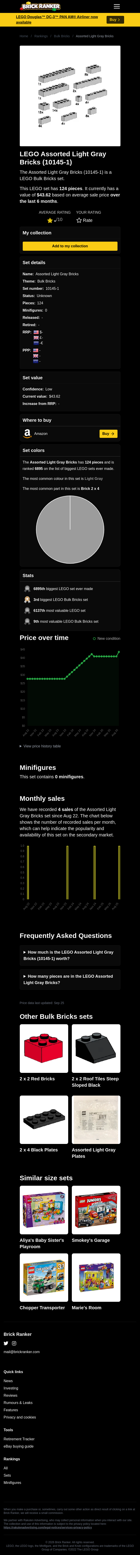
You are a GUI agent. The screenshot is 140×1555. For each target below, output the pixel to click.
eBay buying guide (19, 1446)
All (6, 1468)
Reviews (10, 1395)
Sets (7, 1475)
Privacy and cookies (20, 1417)
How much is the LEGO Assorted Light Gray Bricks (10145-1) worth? (68, 955)
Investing (11, 1388)
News (8, 1381)
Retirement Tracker (19, 1439)
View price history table (42, 746)
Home (24, 36)
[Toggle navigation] (116, 6)
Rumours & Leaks (18, 1403)
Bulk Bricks (62, 36)
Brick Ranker (18, 1334)
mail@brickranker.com (22, 1352)
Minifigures (12, 1483)
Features (11, 1410)
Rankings (41, 36)
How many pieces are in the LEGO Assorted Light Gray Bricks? (68, 979)
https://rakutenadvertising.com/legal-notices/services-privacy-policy (48, 1527)
